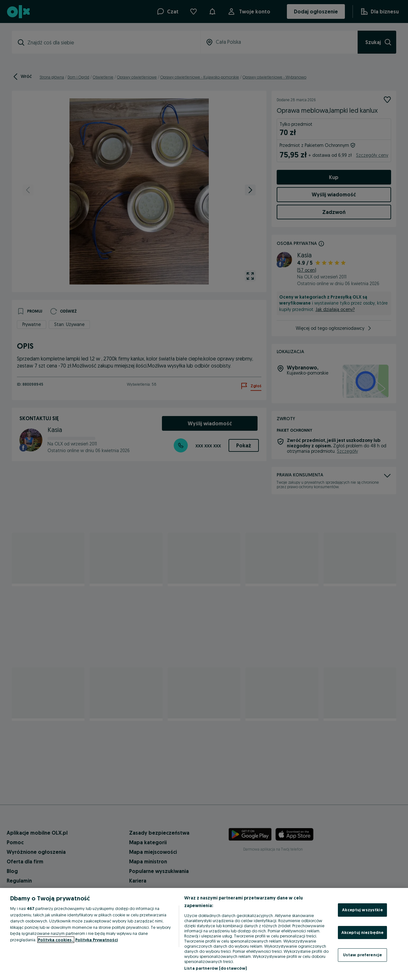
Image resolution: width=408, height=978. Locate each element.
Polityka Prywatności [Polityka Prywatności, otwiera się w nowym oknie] (96, 939)
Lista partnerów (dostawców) (215, 968)
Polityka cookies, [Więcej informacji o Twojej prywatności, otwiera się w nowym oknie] (56, 939)
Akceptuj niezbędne (362, 932)
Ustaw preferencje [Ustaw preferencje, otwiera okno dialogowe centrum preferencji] (362, 954)
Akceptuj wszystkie (362, 909)
